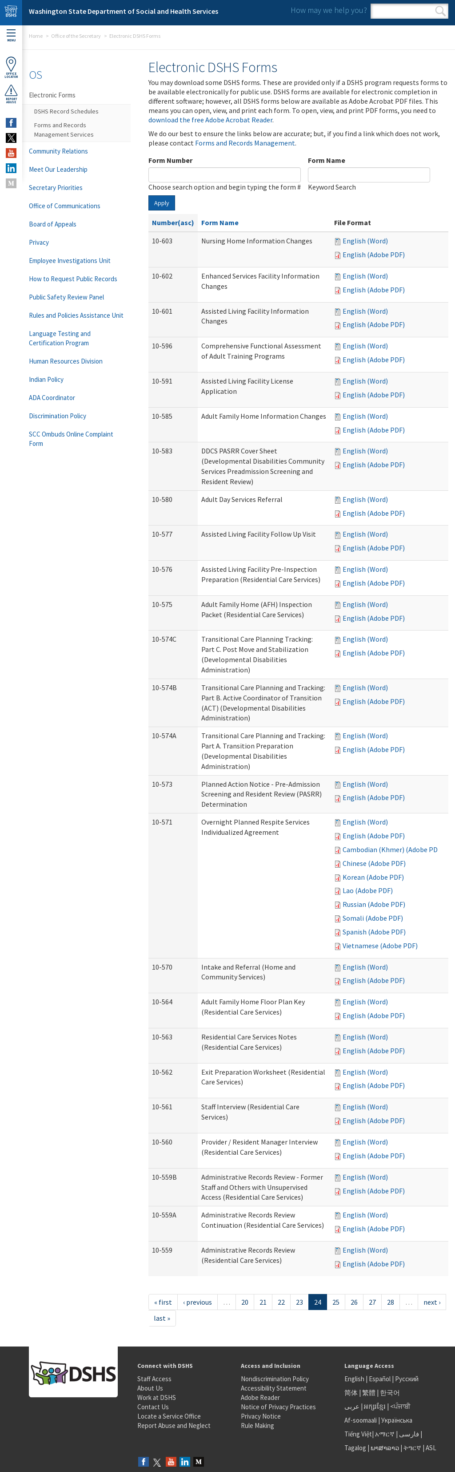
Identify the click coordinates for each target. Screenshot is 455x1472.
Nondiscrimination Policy (275, 1379)
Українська (396, 1420)
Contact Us (153, 1407)
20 (244, 1302)
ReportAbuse (11, 94)
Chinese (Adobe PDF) (374, 863)
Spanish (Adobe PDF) (374, 931)
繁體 (369, 1392)
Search (440, 11)
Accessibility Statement (274, 1388)
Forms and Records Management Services (64, 129)
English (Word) (365, 240)
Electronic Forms (52, 95)
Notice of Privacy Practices (278, 1407)
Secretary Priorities (56, 187)
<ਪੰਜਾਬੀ (400, 1406)
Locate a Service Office (169, 1416)
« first (163, 1302)
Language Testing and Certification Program (60, 338)
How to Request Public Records (73, 279)
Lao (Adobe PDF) (368, 890)
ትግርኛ (412, 1448)
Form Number (170, 160)
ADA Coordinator (52, 397)
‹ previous (197, 1302)
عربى (351, 1406)
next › (431, 1302)
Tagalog (355, 1448)
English (355, 1379)
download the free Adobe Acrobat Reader (210, 119)
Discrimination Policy (57, 416)
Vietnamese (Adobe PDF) (380, 945)
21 (263, 1302)
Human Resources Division (66, 361)
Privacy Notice (261, 1416)
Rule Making (257, 1425)
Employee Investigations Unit (70, 260)
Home (36, 35)
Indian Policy (46, 379)
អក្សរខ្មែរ (375, 1406)
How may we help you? (329, 10)
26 (354, 1302)
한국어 (390, 1392)
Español (380, 1379)
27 (372, 1302)
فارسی (408, 1434)
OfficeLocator (11, 67)
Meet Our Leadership (58, 169)
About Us (150, 1388)
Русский (407, 1379)
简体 (351, 1392)
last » (162, 1318)
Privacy (39, 242)
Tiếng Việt (358, 1434)
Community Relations (58, 151)
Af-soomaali (360, 1420)
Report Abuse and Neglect (174, 1425)
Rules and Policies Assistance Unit (76, 315)
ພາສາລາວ (385, 1448)
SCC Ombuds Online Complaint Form (71, 439)
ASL (431, 1448)
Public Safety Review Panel (66, 297)
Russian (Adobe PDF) (374, 904)
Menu (11, 35)
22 (281, 1302)
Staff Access (154, 1379)
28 (390, 1302)
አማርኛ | (386, 1434)
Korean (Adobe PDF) (373, 877)
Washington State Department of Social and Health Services (123, 11)
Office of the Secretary (76, 35)
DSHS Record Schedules (66, 111)
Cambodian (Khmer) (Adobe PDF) (393, 849)
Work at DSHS (156, 1397)
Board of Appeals (52, 224)
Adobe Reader (260, 1397)
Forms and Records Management (245, 142)
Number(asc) (173, 222)
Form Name (326, 160)
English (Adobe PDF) (374, 254)
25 (335, 1302)
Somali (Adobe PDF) (373, 918)
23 (299, 1302)
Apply (161, 203)
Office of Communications (64, 206)
